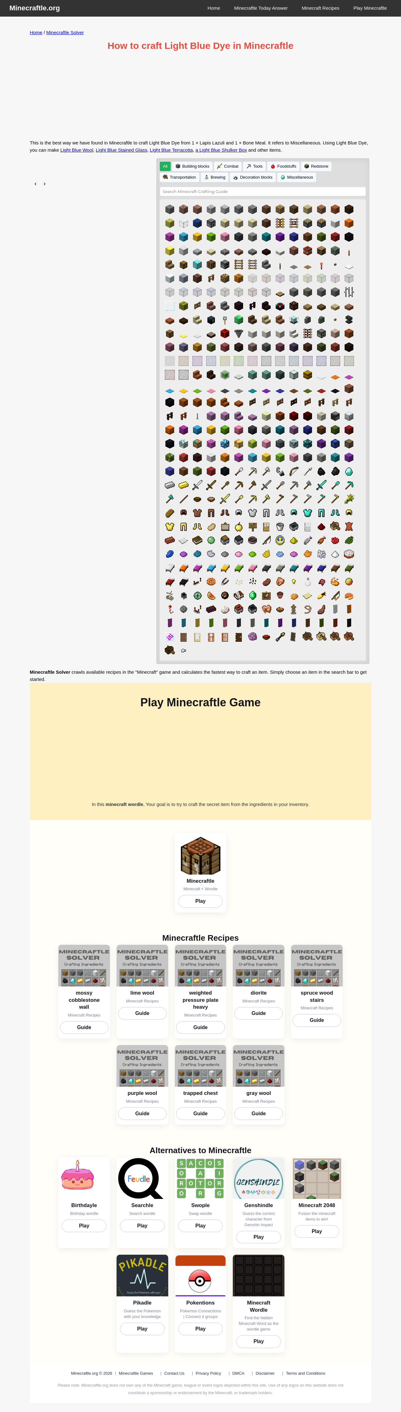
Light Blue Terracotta (171, 150)
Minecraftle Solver (65, 32)
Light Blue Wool (76, 150)
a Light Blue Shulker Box (221, 150)
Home (214, 8)
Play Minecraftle (370, 8)
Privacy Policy (208, 1376)
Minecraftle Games (136, 1376)
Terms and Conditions (305, 1376)
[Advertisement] (200, 95)
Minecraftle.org (34, 8)
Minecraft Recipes (320, 8)
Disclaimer (265, 1376)
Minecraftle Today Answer (261, 8)
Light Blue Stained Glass (121, 150)
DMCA (238, 1376)
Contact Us (174, 1376)
